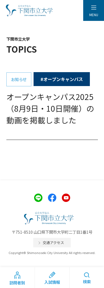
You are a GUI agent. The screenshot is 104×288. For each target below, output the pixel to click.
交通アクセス (53, 242)
